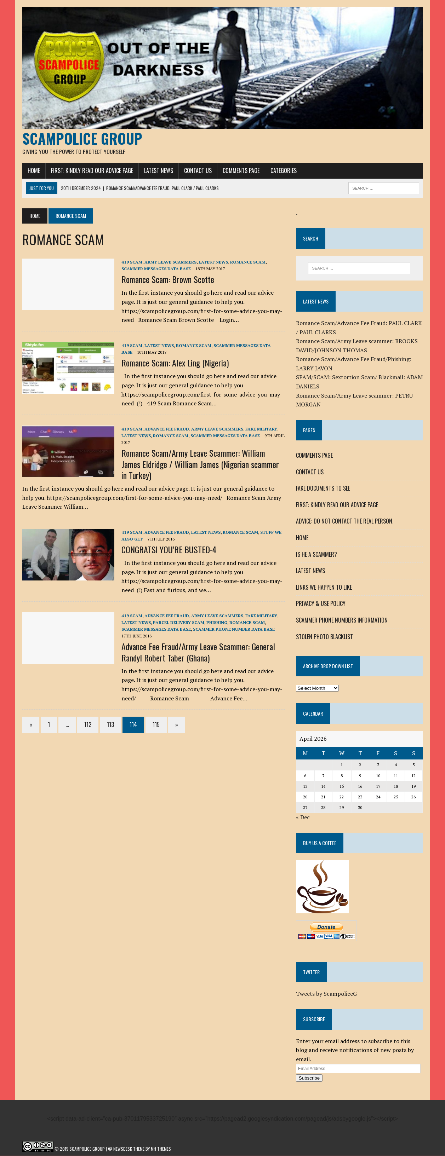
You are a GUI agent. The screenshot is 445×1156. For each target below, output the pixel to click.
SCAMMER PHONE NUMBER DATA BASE (234, 629)
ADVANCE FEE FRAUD (166, 429)
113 (110, 725)
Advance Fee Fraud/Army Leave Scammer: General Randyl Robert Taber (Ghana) (198, 652)
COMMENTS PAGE (241, 171)
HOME (34, 171)
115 (156, 725)
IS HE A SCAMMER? (316, 554)
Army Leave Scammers (170, 262)
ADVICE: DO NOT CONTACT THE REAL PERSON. (344, 522)
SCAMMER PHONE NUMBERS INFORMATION (342, 620)
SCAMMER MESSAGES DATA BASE (156, 269)
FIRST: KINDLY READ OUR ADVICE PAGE (92, 171)
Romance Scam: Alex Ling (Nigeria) (175, 363)
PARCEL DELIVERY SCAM (178, 622)
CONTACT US (198, 171)
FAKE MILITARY (261, 429)
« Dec (303, 818)
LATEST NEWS (158, 171)
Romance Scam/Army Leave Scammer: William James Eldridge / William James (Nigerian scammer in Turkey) (200, 464)
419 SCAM (131, 262)
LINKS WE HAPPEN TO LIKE (324, 587)
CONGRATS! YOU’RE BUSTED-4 (168, 549)
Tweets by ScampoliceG (326, 994)
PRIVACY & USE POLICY (321, 604)
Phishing (216, 622)
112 (87, 725)
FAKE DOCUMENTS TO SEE (323, 489)
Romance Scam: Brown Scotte (167, 279)
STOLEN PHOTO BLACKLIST (324, 637)
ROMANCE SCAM (248, 262)
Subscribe (309, 1078)
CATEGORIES (283, 171)
